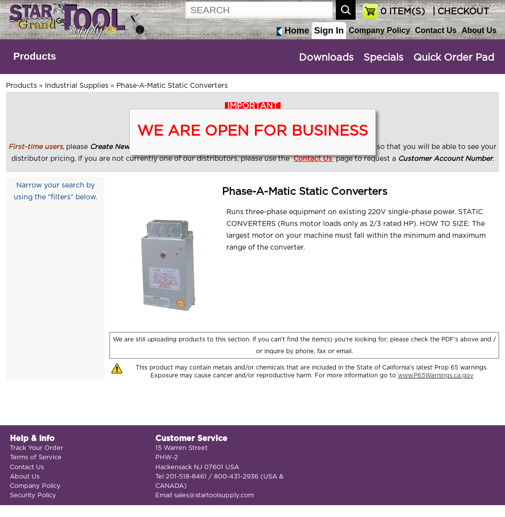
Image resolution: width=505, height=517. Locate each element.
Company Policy (379, 30)
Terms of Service (36, 457)
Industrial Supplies (76, 85)
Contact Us (435, 30)
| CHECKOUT (459, 11)
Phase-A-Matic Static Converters (172, 85)
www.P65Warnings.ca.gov (435, 375)
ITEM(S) (402, 11)
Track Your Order (36, 448)
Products (34, 56)
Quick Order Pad (453, 58)
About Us (479, 30)
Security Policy (33, 495)
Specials (383, 58)
